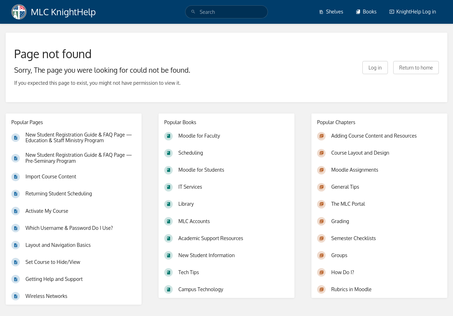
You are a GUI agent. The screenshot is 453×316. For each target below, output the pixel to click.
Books (366, 12)
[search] (226, 11)
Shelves (331, 12)
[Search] (193, 12)
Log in (375, 68)
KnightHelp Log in (412, 12)
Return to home (416, 68)
